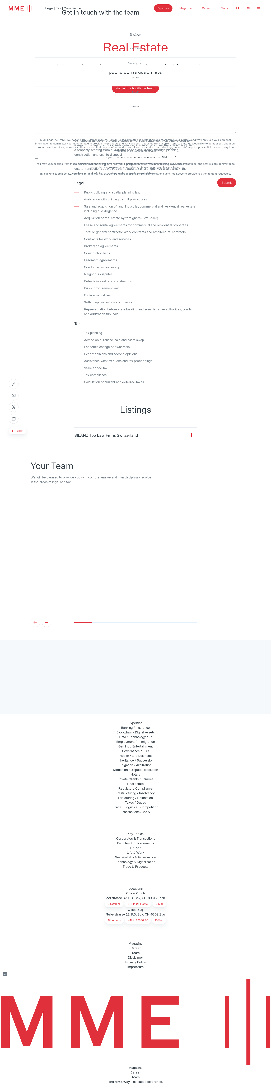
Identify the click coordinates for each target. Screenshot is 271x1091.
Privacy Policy (171, 167)
